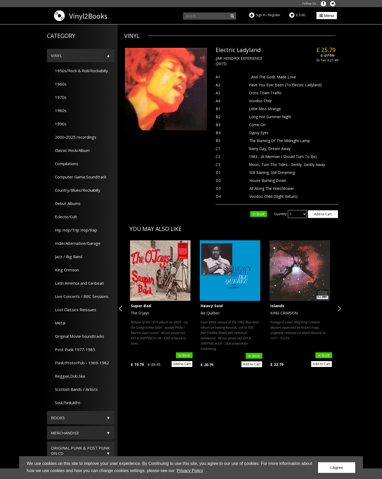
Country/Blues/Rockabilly (75, 190)
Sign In (261, 15)
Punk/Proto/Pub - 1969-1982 (80, 362)
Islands (277, 305)
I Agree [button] (336, 467)
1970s (59, 97)
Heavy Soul (212, 305)
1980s (59, 110)
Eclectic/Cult (64, 216)
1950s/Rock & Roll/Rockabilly (79, 70)
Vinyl (56, 55)
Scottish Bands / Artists (74, 389)
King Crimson (65, 269)
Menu (326, 15)
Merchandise (65, 432)
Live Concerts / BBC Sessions (79, 296)
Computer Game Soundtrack (78, 176)
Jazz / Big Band (66, 256)
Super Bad (141, 305)
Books (58, 417)
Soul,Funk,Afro (65, 402)
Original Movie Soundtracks (77, 336)
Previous (121, 308)
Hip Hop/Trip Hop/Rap (74, 230)
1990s (59, 123)
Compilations (64, 163)
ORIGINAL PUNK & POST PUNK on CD (80, 450)
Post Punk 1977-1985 (73, 349)
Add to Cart (323, 214)
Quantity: (280, 214)
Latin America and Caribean (77, 283)
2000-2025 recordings (73, 137)
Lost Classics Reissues (73, 309)
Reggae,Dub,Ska (68, 376)
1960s (59, 84)
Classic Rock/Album (70, 150)
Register (274, 15)
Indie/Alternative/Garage (76, 243)
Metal (58, 323)
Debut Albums (66, 203)
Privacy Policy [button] (190, 470)
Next (338, 308)
